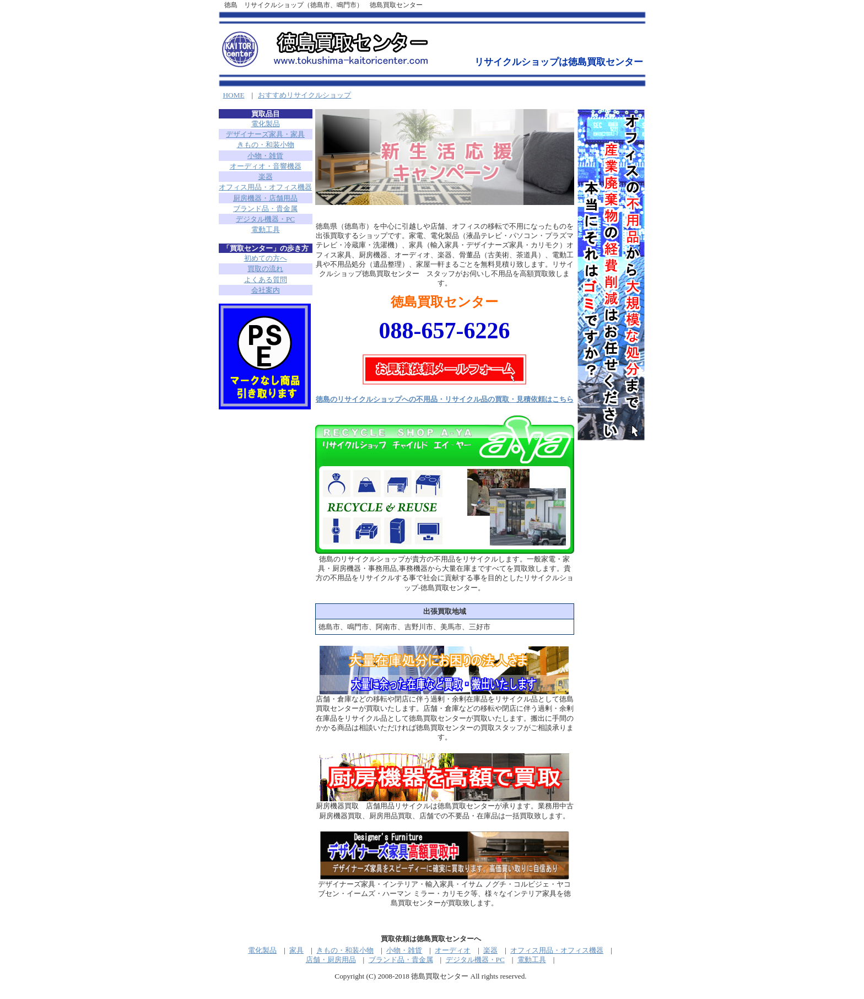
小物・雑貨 (265, 156)
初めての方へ (265, 258)
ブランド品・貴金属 (265, 208)
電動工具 (265, 229)
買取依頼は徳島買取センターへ (431, 939)
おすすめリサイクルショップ (304, 95)
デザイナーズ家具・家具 (265, 134)
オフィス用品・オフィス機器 (265, 187)
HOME (234, 95)
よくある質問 (265, 280)
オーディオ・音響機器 (265, 166)
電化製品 (265, 124)
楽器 (265, 176)
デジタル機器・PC (265, 219)
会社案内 (265, 290)
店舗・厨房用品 (331, 959)
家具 (296, 950)
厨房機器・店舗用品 (265, 198)
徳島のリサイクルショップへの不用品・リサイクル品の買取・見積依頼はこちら (445, 399)
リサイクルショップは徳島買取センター (558, 62)
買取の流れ (265, 268)
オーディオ (453, 950)
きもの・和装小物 (265, 145)
